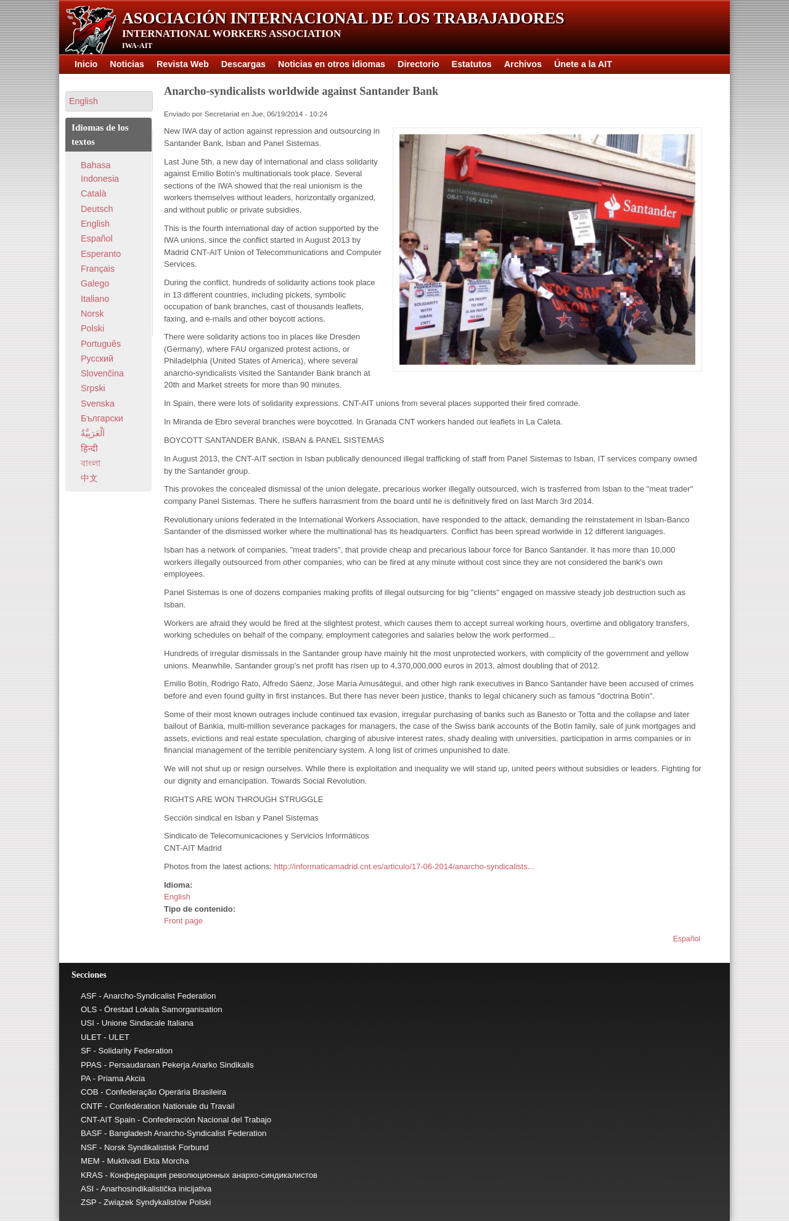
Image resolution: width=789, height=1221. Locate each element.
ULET (91, 1037)
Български (102, 418)
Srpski (93, 388)
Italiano (95, 299)
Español (686, 939)
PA (86, 1078)
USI (87, 1023)
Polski (92, 328)
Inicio (86, 64)
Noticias (127, 64)
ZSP (88, 1202)
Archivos (523, 64)
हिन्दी (89, 448)
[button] (109, 101)
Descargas (243, 64)
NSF (89, 1147)
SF (86, 1050)
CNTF (91, 1106)
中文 (89, 478)
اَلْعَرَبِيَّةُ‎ (93, 433)
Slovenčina (102, 373)
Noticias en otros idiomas (331, 64)
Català (93, 193)
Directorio (418, 64)
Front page (183, 920)
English (177, 896)
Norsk (92, 313)
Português (101, 344)
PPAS (91, 1064)
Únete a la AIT (583, 64)
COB (90, 1092)
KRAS (92, 1175)
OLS (89, 1009)
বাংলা (90, 463)
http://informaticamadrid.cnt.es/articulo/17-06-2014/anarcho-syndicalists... (404, 866)
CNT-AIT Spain (108, 1119)
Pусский (97, 358)
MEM (90, 1161)
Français (98, 269)
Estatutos (472, 64)
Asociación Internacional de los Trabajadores (343, 18)
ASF (89, 995)
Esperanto (101, 254)
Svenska (98, 403)
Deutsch (97, 209)
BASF (91, 1133)
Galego (95, 283)
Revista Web (183, 64)
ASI (87, 1188)
